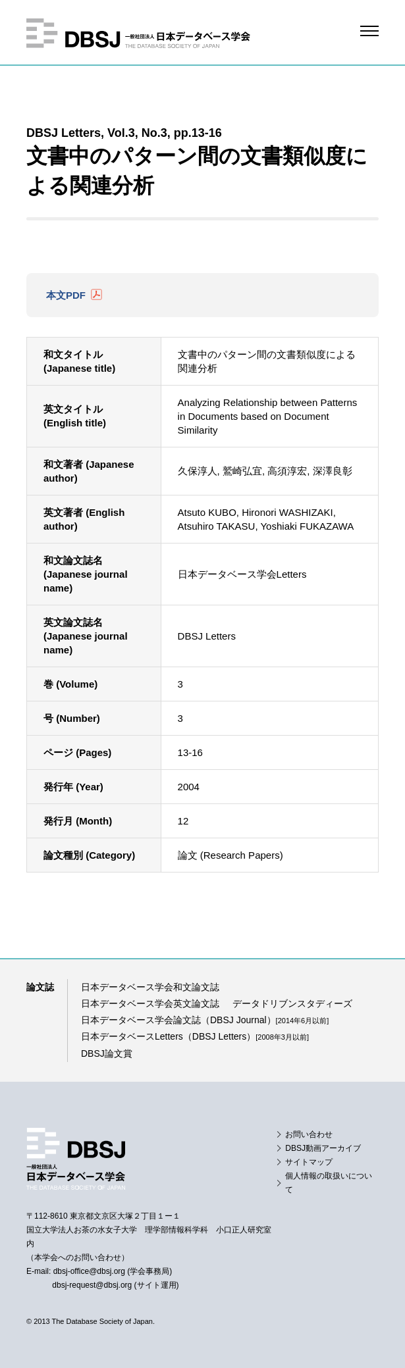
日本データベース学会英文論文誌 (150, 1003)
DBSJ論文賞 (106, 1053)
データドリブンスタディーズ (292, 1003)
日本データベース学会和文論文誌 (150, 987)
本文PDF (66, 295)
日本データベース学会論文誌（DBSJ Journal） (205, 1020)
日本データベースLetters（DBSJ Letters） (195, 1036)
